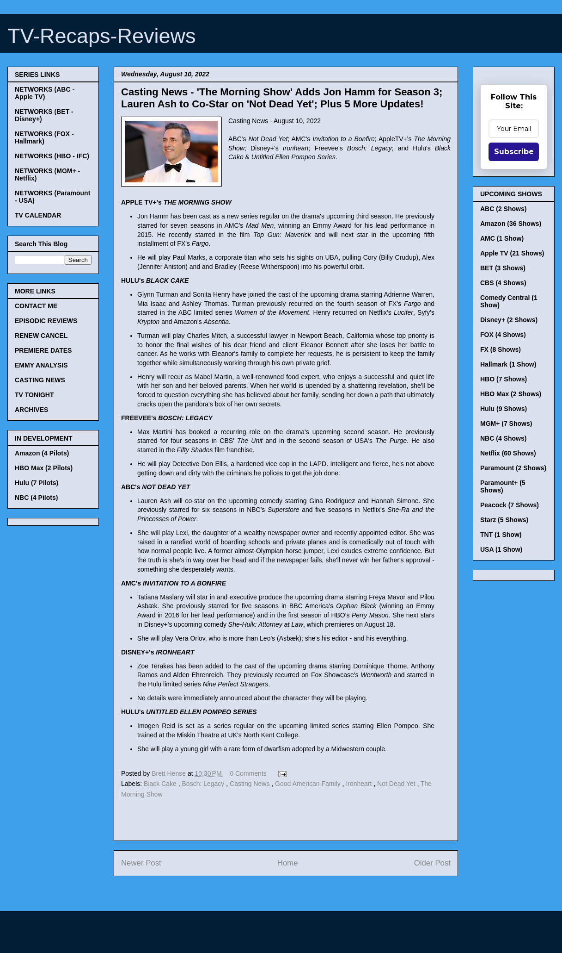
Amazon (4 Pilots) (42, 453)
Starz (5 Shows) (504, 519)
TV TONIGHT (34, 395)
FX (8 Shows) (500, 349)
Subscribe (514, 151)
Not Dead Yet (397, 783)
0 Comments (248, 773)
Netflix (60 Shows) (508, 453)
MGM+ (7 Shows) (506, 423)
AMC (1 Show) (502, 238)
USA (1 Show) (501, 549)
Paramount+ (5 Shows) (502, 486)
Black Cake (161, 783)
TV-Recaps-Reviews (101, 36)
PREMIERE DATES (43, 350)
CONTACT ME (36, 306)
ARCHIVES (31, 409)
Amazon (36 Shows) (510, 223)
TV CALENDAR (38, 215)
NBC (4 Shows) (503, 438)
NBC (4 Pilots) (36, 497)
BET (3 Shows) (502, 268)
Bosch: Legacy (204, 783)
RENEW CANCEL (41, 335)
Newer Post (141, 863)
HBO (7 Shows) (503, 379)
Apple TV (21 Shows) (512, 253)
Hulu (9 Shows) (503, 408)
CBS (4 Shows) (503, 283)
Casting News (250, 783)
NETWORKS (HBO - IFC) (52, 156)
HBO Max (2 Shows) (510, 394)
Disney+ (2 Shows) (509, 320)
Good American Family (308, 783)
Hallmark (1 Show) (508, 364)
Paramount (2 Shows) (513, 468)
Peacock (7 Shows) (509, 505)
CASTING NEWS (40, 380)
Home (287, 863)
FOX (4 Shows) (503, 334)
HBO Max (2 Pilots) (44, 468)
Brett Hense (170, 773)
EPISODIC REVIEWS (46, 320)
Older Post (432, 863)
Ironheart (359, 783)
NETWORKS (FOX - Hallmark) (44, 137)
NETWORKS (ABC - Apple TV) (44, 93)
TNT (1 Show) (500, 534)
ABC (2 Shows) (503, 208)
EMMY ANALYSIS (41, 365)
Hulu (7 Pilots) (36, 482)
